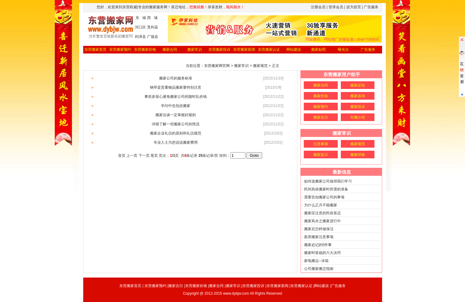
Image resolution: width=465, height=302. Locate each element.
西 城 (152, 18)
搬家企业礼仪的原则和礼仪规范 (175, 133)
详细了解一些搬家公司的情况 (175, 124)
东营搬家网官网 (217, 66)
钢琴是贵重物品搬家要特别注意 (175, 87)
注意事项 (320, 144)
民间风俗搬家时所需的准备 (326, 189)
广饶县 (152, 37)
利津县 (140, 37)
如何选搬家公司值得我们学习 (328, 181)
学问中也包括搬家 (175, 106)
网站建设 (293, 49)
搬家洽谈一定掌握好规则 (175, 115)
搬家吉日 (320, 117)
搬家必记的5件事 (318, 245)
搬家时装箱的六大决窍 (322, 253)
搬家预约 (320, 107)
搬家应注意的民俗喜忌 (322, 213)
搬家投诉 (357, 107)
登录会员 (336, 7)
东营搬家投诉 (219, 49)
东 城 (141, 18)
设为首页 (353, 7)
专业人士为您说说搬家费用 (176, 142)
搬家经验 (357, 155)
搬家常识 (194, 49)
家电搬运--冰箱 (316, 261)
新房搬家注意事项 (318, 237)
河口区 (140, 27)
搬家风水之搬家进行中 (322, 221)
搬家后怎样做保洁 (318, 229)
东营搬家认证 (269, 49)
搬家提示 (320, 155)
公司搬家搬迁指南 (318, 269)
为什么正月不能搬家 (320, 205)
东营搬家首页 (95, 49)
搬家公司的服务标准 (175, 78)
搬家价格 (320, 96)
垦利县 (152, 27)
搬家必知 (357, 85)
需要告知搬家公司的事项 (324, 197)
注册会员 (318, 7)
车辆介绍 (357, 117)
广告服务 (368, 49)
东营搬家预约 (120, 49)
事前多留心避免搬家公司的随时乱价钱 (175, 96)
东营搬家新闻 (244, 49)
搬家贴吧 (318, 49)
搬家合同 (169, 49)
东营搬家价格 (145, 49)
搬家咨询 (357, 96)
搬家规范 (357, 144)
